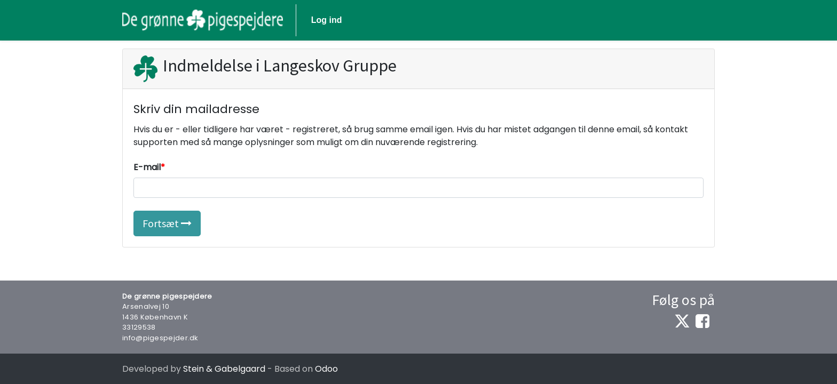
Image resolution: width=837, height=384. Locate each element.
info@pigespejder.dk (160, 338)
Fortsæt (167, 223)
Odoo (326, 369)
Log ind (326, 20)
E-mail (147, 167)
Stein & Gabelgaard (224, 369)
